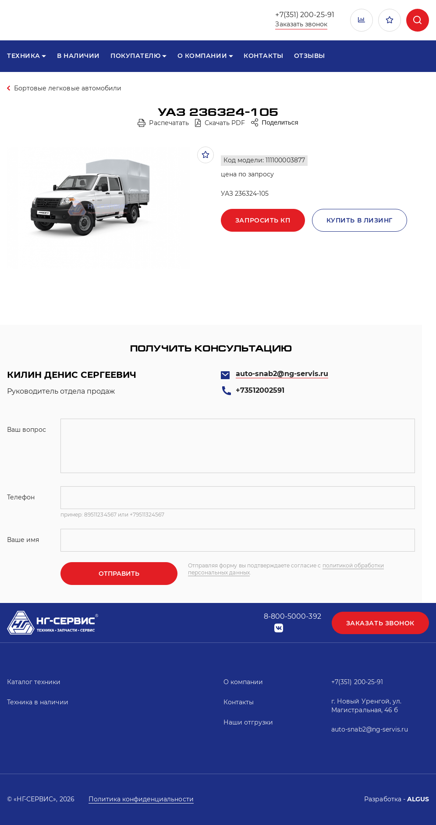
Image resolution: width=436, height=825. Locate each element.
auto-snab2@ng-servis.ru (282, 373)
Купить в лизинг (359, 220)
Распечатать (168, 123)
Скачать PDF (225, 123)
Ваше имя (23, 540)
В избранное (205, 155)
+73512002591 (260, 390)
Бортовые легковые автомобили (67, 88)
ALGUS (418, 799)
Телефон (21, 497)
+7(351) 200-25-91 (304, 15)
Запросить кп (263, 220)
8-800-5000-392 (292, 616)
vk (278, 628)
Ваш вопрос (26, 430)
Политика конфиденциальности (141, 799)
